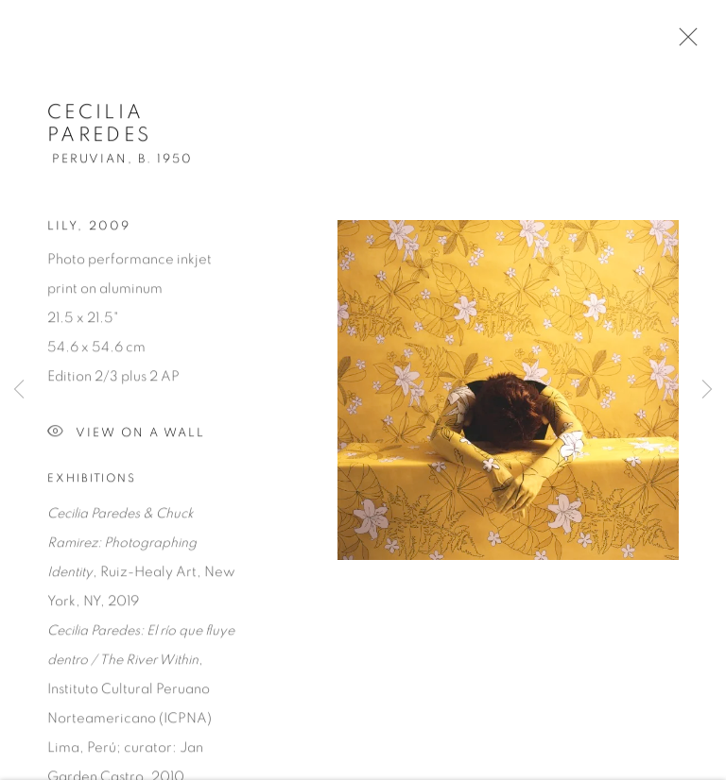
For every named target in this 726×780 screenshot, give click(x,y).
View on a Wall (126, 435)
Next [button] (707, 390)
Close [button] (683, 42)
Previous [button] (19, 390)
